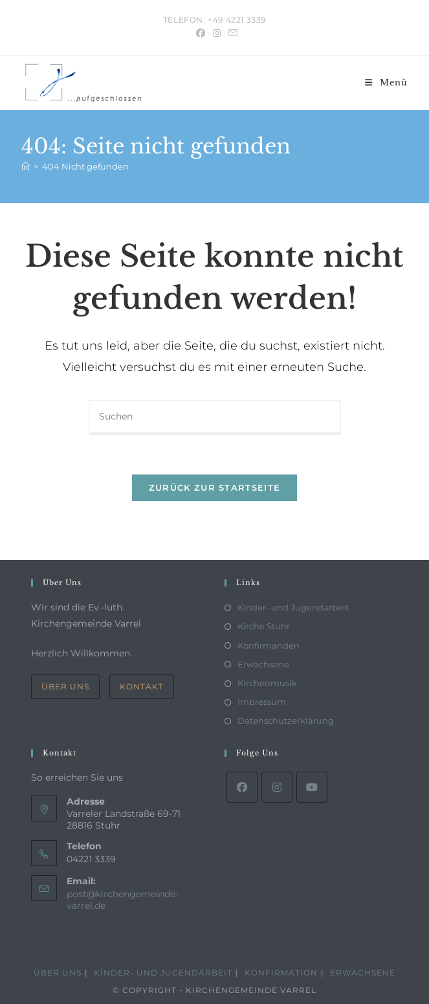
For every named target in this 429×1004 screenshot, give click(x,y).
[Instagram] (276, 787)
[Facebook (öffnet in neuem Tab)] (200, 33)
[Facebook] (242, 787)
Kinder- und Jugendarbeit (293, 607)
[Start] (25, 166)
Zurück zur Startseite (214, 487)
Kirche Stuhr (263, 626)
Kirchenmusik (267, 683)
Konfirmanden (268, 645)
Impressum (261, 702)
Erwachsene (263, 664)
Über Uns (65, 686)
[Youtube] (311, 787)
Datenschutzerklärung (285, 720)
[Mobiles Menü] (386, 82)
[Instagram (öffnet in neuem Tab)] (217, 33)
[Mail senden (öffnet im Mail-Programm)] (231, 33)
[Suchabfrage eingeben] (215, 417)
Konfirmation (281, 972)
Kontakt (142, 686)
